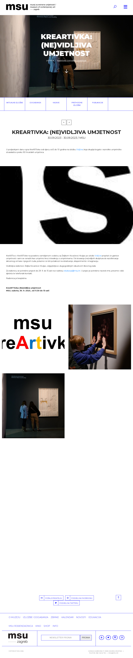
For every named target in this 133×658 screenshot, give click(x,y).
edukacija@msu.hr (72, 271)
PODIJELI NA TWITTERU (66, 602)
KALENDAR (67, 617)
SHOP (47, 626)
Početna (50, 60)
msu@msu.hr (113, 653)
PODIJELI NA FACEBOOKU (78, 598)
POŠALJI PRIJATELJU (50, 598)
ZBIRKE (55, 617)
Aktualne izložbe (14, 103)
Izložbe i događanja (35, 617)
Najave (56, 103)
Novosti (81, 617)
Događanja (35, 103)
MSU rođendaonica (21, 626)
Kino (38, 626)
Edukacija (95, 617)
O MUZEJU (14, 617)
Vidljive (79, 149)
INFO (55, 626)
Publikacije (97, 103)
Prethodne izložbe (77, 104)
